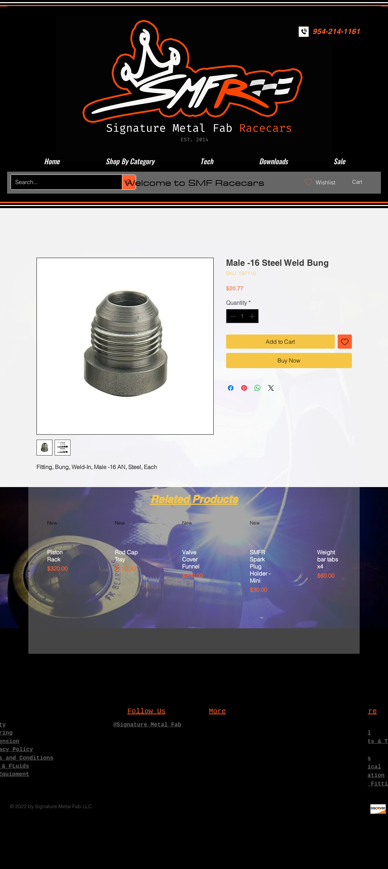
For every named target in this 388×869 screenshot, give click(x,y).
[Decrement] (232, 316)
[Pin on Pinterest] (244, 388)
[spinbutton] (242, 316)
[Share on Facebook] (230, 388)
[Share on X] (271, 388)
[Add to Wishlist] (345, 342)
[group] (194, 583)
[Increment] (253, 316)
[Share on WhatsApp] (257, 388)
